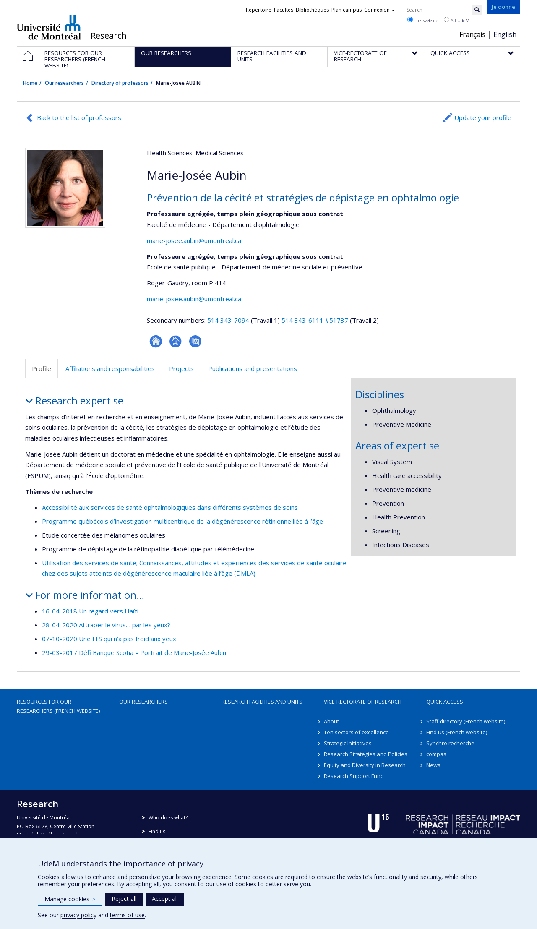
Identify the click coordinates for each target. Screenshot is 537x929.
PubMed (195, 341)
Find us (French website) (456, 732)
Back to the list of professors (79, 117)
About (331, 721)
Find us (157, 831)
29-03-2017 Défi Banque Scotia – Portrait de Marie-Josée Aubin (134, 652)
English (504, 34)
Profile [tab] (41, 368)
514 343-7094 (229, 320)
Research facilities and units (262, 701)
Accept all (165, 899)
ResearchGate (155, 341)
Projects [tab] (181, 368)
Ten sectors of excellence (356, 732)
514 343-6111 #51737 (315, 320)
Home (30, 82)
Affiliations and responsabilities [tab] (110, 368)
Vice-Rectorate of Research (362, 701)
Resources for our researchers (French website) (58, 706)
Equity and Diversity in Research (365, 765)
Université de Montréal (49, 27)
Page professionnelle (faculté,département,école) (175, 341)
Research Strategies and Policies (365, 754)
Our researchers (64, 82)
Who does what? (168, 817)
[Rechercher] (477, 10)
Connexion (379, 9)
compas (436, 754)
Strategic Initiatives (348, 743)
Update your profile (482, 117)
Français (472, 34)
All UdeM (456, 20)
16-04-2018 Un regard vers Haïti (90, 611)
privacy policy (78, 915)
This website (422, 20)
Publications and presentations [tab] (252, 368)
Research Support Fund (354, 776)
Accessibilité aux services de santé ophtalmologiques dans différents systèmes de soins (170, 507)
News (433, 765)
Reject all (124, 899)
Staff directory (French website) (465, 721)
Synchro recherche (450, 743)
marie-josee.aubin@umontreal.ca (194, 240)
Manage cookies (69, 899)
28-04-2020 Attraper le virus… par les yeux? (106, 625)
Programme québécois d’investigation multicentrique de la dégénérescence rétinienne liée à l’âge (182, 521)
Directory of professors (120, 82)
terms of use (127, 915)
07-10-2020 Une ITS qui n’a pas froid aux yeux (109, 638)
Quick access (444, 701)
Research (109, 35)
